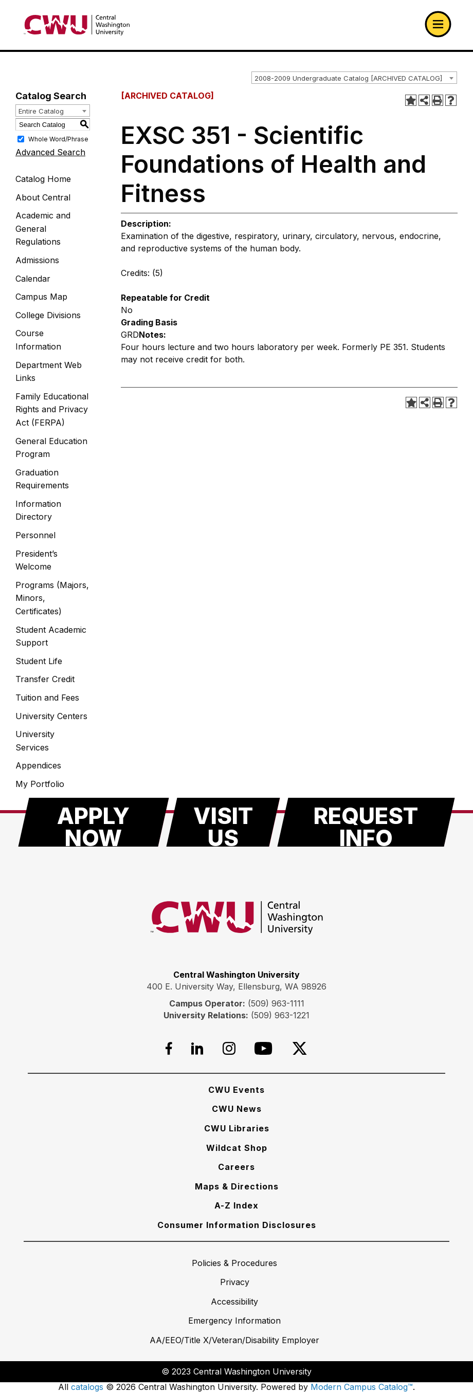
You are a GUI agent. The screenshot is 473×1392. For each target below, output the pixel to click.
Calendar (32, 278)
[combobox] (354, 77)
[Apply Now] (93, 822)
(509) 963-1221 (280, 1015)
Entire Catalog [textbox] (41, 111)
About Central (42, 197)
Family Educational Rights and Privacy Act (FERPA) (51, 409)
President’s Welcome (36, 560)
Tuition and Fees (47, 697)
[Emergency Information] (234, 1320)
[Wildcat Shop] (236, 1148)
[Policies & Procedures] (234, 1263)
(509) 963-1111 (276, 1003)
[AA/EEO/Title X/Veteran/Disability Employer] (234, 1340)
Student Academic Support (50, 636)
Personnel (35, 535)
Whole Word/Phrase (58, 139)
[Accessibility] (234, 1301)
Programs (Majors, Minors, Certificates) (52, 598)
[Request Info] (366, 822)
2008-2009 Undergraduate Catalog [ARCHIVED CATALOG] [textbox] (348, 78)
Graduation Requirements (42, 479)
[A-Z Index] (236, 1205)
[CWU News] (237, 1108)
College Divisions (48, 315)
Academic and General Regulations (42, 228)
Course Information (38, 340)
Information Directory (38, 510)
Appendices (38, 765)
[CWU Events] (236, 1089)
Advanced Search (50, 152)
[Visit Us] (223, 822)
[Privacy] (234, 1282)
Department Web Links (48, 371)
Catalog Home (43, 179)
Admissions (37, 260)
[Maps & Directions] (237, 1186)
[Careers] (236, 1167)
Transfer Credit (45, 679)
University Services (34, 741)
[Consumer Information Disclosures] (236, 1225)
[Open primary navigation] (438, 24)
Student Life (38, 661)
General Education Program (51, 448)
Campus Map (41, 296)
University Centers (51, 716)
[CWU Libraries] (236, 1128)
